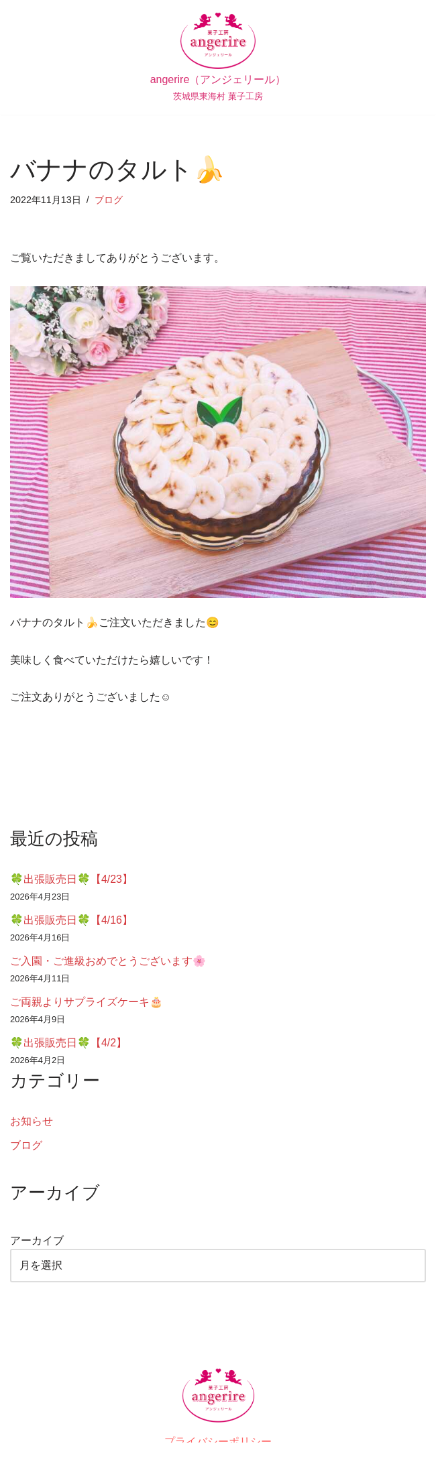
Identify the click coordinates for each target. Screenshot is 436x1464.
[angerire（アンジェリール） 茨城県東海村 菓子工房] (218, 57)
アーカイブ (37, 1241)
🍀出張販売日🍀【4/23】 (71, 880)
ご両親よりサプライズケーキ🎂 (86, 1002)
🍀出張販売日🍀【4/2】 (68, 1043)
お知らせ (31, 1122)
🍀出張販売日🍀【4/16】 (71, 920)
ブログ (109, 199)
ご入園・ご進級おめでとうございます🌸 (108, 961)
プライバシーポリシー (218, 1443)
